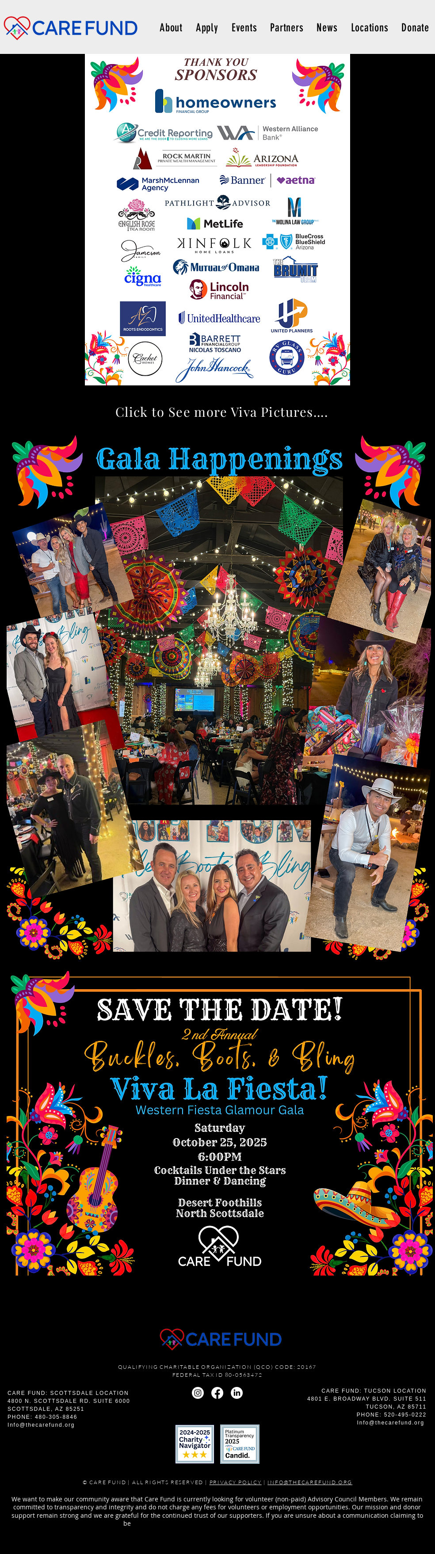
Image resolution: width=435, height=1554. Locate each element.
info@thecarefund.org (276, 1523)
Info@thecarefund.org (41, 1425)
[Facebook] (217, 1393)
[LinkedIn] (237, 1393)
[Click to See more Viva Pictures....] (222, 411)
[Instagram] (198, 1393)
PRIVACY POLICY (236, 1482)
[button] (369, 27)
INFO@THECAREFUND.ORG (309, 1482)
